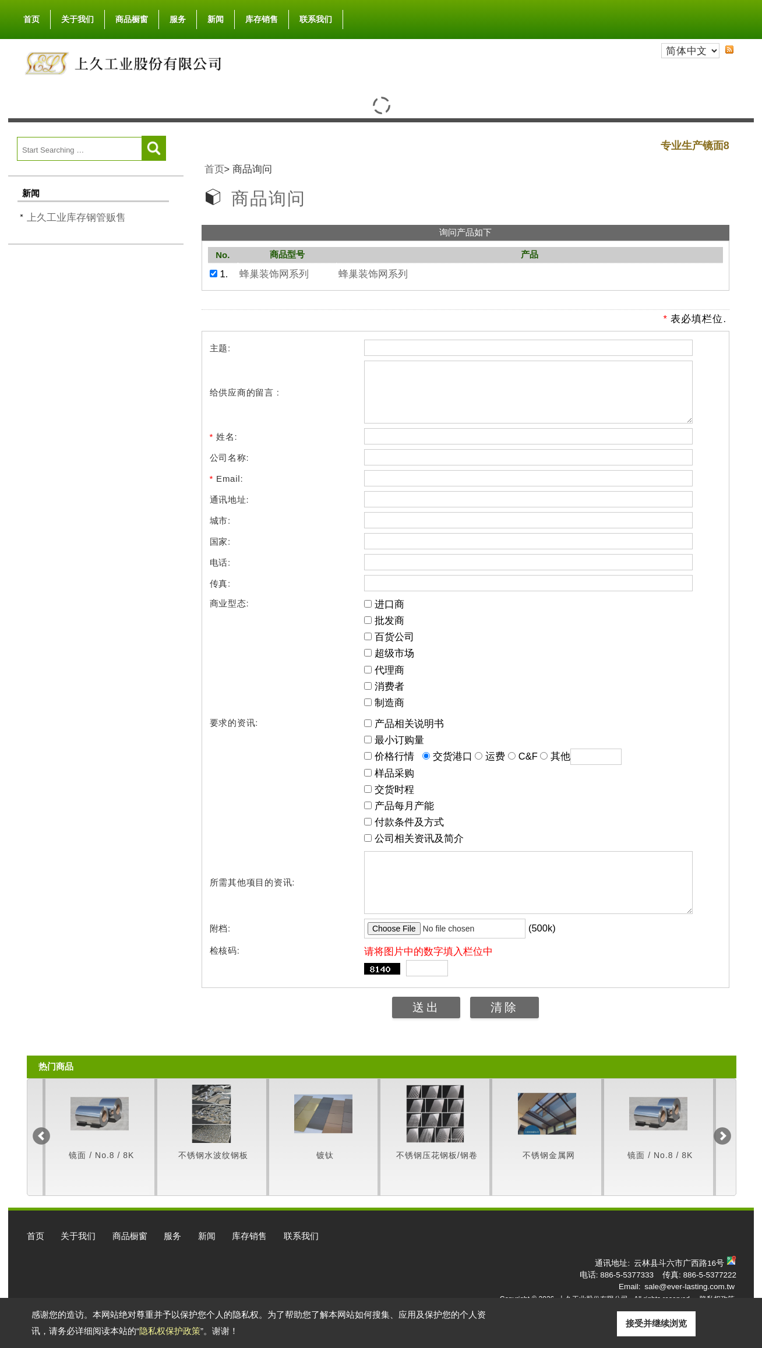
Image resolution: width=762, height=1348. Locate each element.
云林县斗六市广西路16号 (679, 1284)
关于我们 (77, 17)
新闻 (215, 19)
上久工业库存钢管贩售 (76, 217)
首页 (31, 19)
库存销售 (261, 19)
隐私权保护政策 (169, 1331)
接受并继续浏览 (656, 1323)
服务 (178, 19)
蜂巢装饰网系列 (274, 274)
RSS (729, 49)
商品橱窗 (131, 17)
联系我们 (315, 19)
